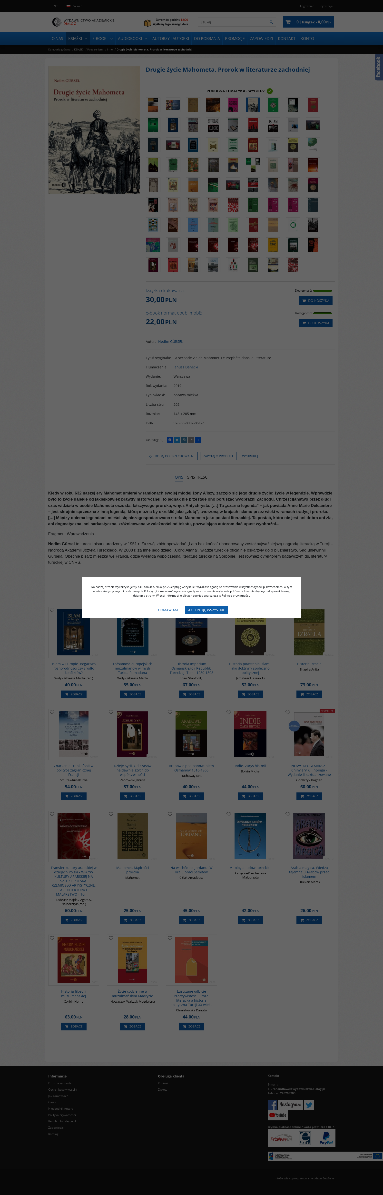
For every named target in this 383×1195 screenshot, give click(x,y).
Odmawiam (168, 610)
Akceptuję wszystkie (206, 610)
